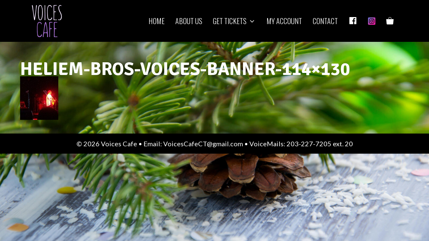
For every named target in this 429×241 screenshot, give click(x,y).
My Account (284, 20)
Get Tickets (237, 20)
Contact (325, 20)
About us (188, 20)
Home (156, 20)
